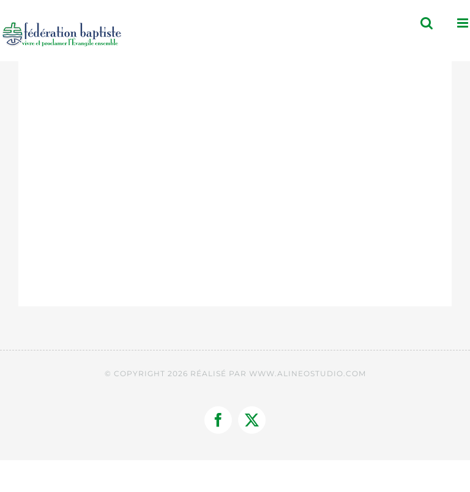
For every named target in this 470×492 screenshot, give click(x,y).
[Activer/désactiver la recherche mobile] (426, 23)
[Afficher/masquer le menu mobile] (463, 23)
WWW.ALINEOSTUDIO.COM (307, 373)
